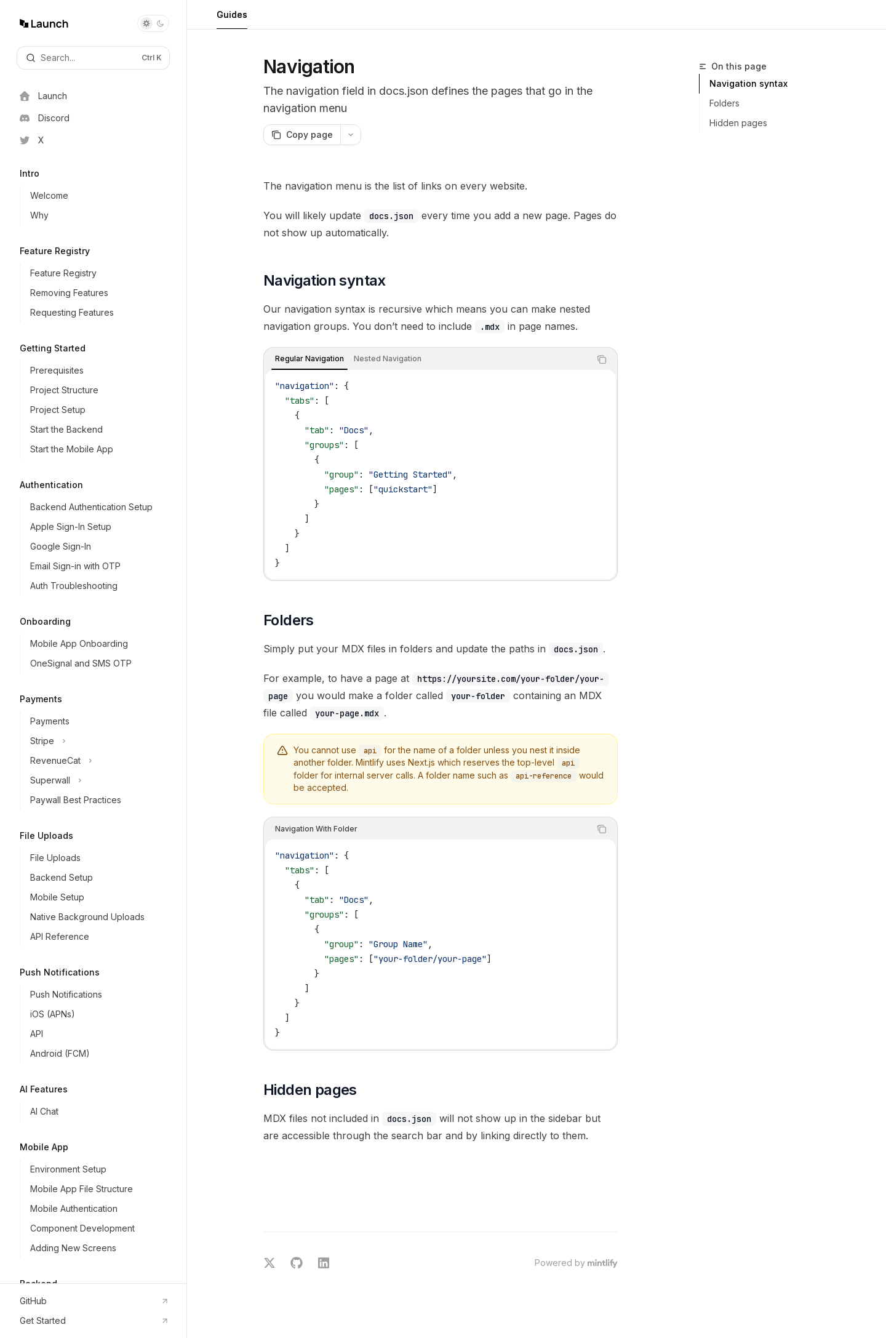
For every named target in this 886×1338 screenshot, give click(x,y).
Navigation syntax (748, 83)
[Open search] (93, 58)
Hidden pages (738, 123)
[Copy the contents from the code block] (602, 359)
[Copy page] (301, 134)
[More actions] (350, 134)
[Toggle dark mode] (153, 23)
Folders (724, 103)
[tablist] (427, 359)
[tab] (309, 358)
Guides (232, 19)
